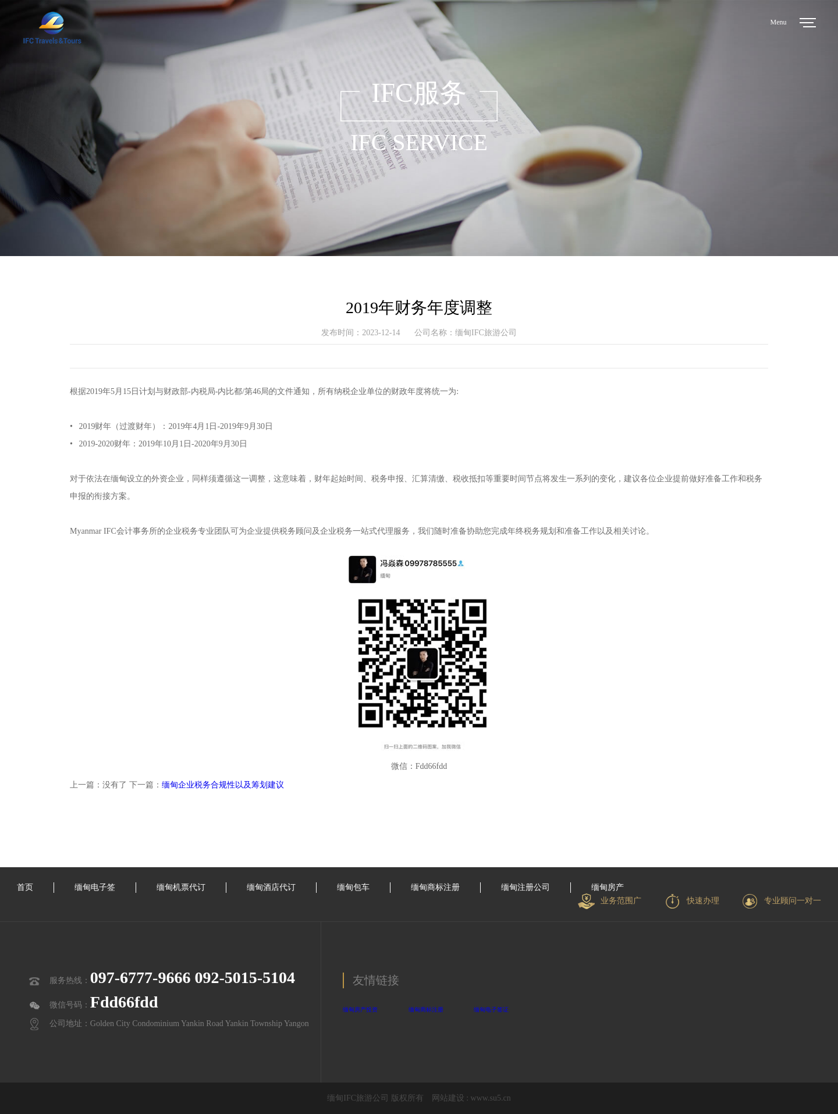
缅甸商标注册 (435, 887)
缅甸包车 (353, 887)
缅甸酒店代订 (271, 887)
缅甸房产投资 (360, 1009)
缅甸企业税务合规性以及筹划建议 (223, 784)
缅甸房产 (607, 887)
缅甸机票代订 (181, 887)
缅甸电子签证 (491, 1009)
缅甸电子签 (94, 887)
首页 (25, 887)
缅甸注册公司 (525, 887)
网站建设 (448, 1098)
